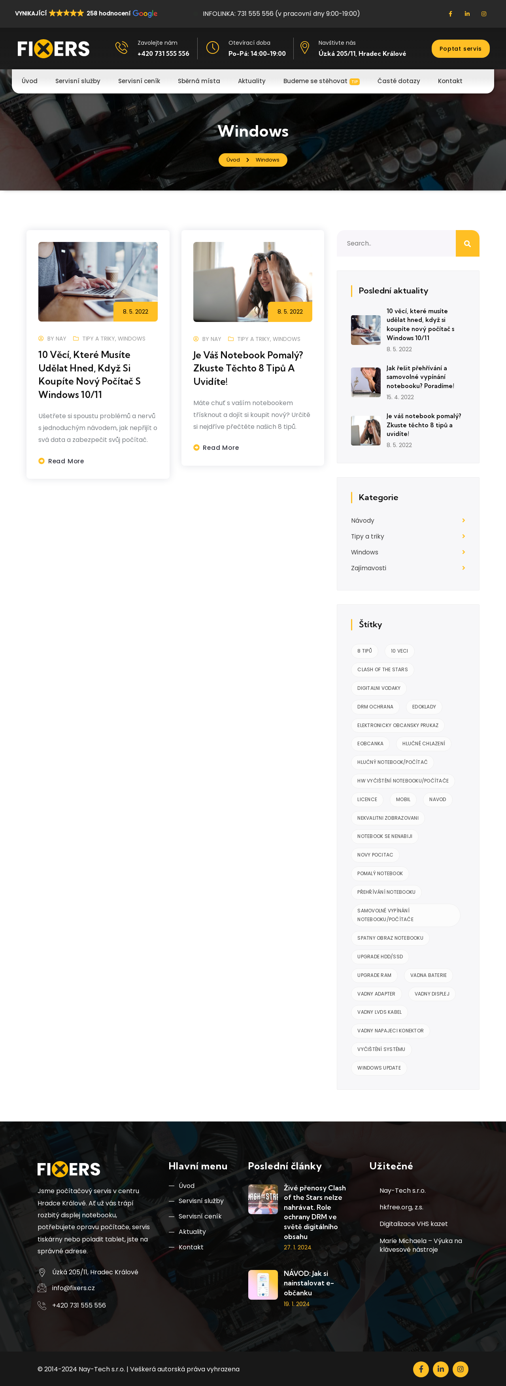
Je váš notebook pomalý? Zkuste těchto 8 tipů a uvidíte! (251, 368)
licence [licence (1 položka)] (367, 797)
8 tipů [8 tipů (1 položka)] (364, 649)
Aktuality (187, 1232)
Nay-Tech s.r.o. (403, 1189)
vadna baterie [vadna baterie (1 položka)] (428, 973)
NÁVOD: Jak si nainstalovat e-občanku (309, 1281)
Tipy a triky (98, 339)
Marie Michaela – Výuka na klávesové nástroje (421, 1244)
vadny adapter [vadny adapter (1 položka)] (376, 992)
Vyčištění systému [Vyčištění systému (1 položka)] (381, 1047)
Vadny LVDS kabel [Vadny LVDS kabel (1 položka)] (379, 1010)
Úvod (181, 1184)
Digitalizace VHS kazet (414, 1222)
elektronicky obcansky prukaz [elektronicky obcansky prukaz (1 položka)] (397, 723)
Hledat (468, 243)
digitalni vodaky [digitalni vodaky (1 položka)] (378, 686)
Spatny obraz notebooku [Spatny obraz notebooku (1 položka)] (390, 936)
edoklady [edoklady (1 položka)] (424, 705)
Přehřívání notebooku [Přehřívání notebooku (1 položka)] (386, 890)
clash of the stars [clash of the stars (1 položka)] (382, 667)
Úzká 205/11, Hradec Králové (362, 53)
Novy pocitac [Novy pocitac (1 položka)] (375, 853)
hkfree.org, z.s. (401, 1205)
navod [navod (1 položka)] (437, 797)
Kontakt (186, 1248)
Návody (362, 519)
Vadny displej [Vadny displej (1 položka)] (432, 992)
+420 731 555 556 (163, 53)
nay (61, 339)
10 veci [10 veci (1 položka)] (399, 649)
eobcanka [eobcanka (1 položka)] (370, 742)
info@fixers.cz (73, 1286)
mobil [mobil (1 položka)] (403, 797)
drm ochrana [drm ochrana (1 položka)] (375, 705)
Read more (66, 460)
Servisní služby (196, 1200)
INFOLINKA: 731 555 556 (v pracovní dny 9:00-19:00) (276, 13)
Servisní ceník (195, 1216)
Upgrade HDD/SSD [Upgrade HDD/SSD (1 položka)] (380, 955)
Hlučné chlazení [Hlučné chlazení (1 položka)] (423, 742)
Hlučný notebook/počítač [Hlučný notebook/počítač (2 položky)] (392, 760)
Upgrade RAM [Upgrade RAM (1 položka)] (374, 973)
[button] (85, 13)
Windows (131, 339)
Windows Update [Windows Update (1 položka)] (379, 1066)
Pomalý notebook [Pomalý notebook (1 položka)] (380, 871)
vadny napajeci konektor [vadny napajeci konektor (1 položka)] (390, 1029)
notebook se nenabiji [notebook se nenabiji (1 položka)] (384, 835)
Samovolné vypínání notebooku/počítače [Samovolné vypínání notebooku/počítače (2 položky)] (385, 913)
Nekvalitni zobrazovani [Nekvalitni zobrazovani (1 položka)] (388, 816)
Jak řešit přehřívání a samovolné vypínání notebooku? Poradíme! (421, 376)
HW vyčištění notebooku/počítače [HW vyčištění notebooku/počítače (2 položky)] (403, 779)
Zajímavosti (369, 566)
